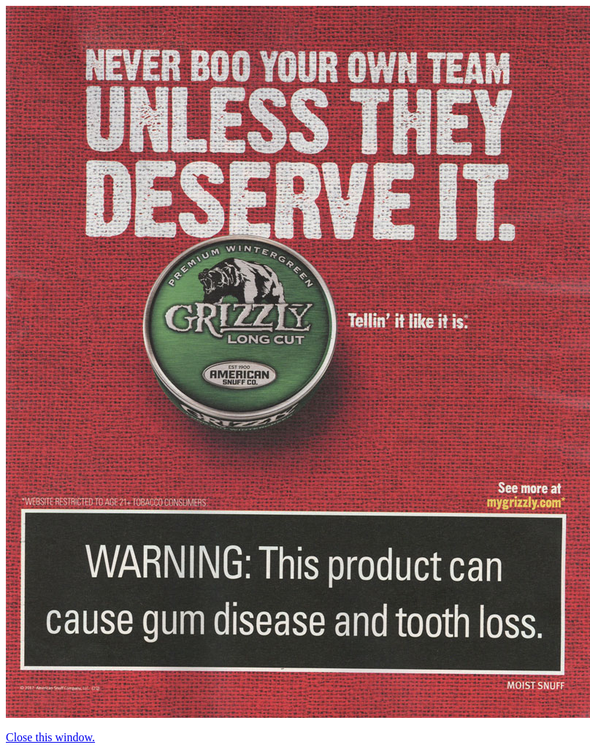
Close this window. (50, 737)
